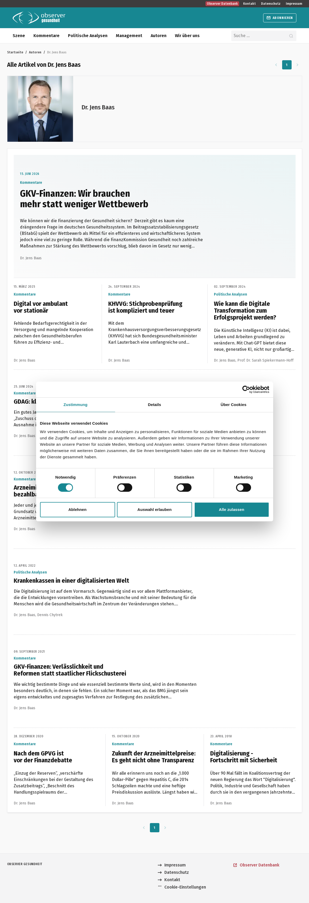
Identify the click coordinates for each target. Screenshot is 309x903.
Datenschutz (271, 4)
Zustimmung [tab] (75, 404)
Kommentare (46, 35)
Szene (19, 35)
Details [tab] (154, 404)
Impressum (294, 4)
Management (129, 35)
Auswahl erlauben (155, 509)
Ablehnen (77, 509)
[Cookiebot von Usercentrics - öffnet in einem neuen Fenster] (246, 389)
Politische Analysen (87, 35)
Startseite (15, 52)
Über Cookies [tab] (234, 404)
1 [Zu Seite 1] (287, 65)
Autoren (158, 35)
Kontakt (249, 4)
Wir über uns (187, 35)
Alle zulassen (231, 509)
